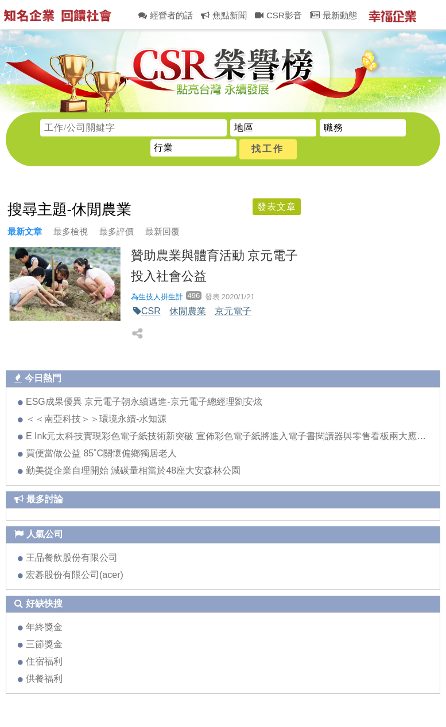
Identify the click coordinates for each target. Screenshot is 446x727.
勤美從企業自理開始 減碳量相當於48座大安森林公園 (133, 470)
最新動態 (333, 15)
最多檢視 (70, 231)
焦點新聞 (224, 15)
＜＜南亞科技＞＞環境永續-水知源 (96, 419)
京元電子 (233, 311)
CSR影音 (278, 15)
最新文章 (24, 231)
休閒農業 (187, 311)
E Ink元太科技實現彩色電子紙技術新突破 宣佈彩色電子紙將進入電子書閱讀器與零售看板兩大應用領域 (235, 436)
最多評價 (116, 231)
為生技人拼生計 (157, 296)
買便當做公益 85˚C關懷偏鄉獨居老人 (101, 453)
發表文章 (276, 207)
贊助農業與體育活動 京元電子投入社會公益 (214, 265)
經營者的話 (165, 15)
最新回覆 (162, 231)
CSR (151, 311)
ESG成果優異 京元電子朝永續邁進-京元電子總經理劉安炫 (144, 402)
